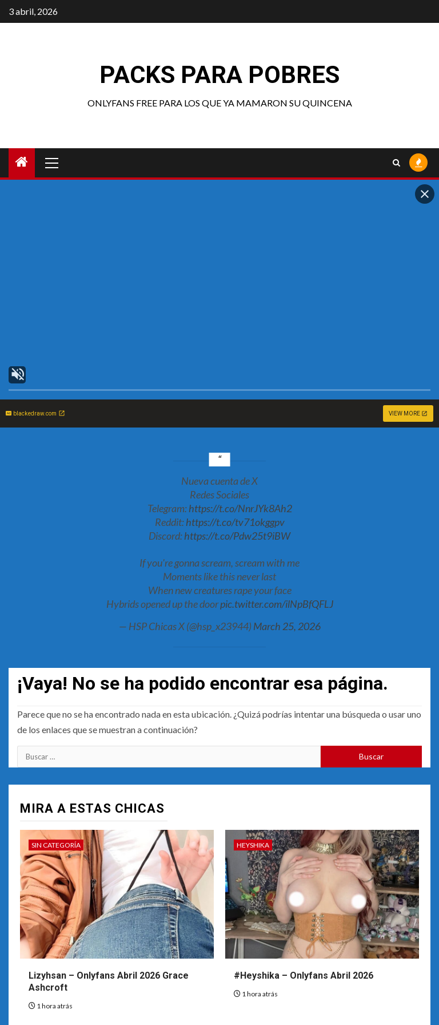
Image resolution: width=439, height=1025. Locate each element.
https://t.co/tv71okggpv (235, 522)
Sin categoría (56, 845)
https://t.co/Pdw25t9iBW (237, 535)
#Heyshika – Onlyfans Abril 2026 (303, 975)
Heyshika (253, 845)
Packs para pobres (219, 75)
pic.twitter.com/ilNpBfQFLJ (276, 603)
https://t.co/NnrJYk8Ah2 (240, 508)
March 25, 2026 (287, 626)
